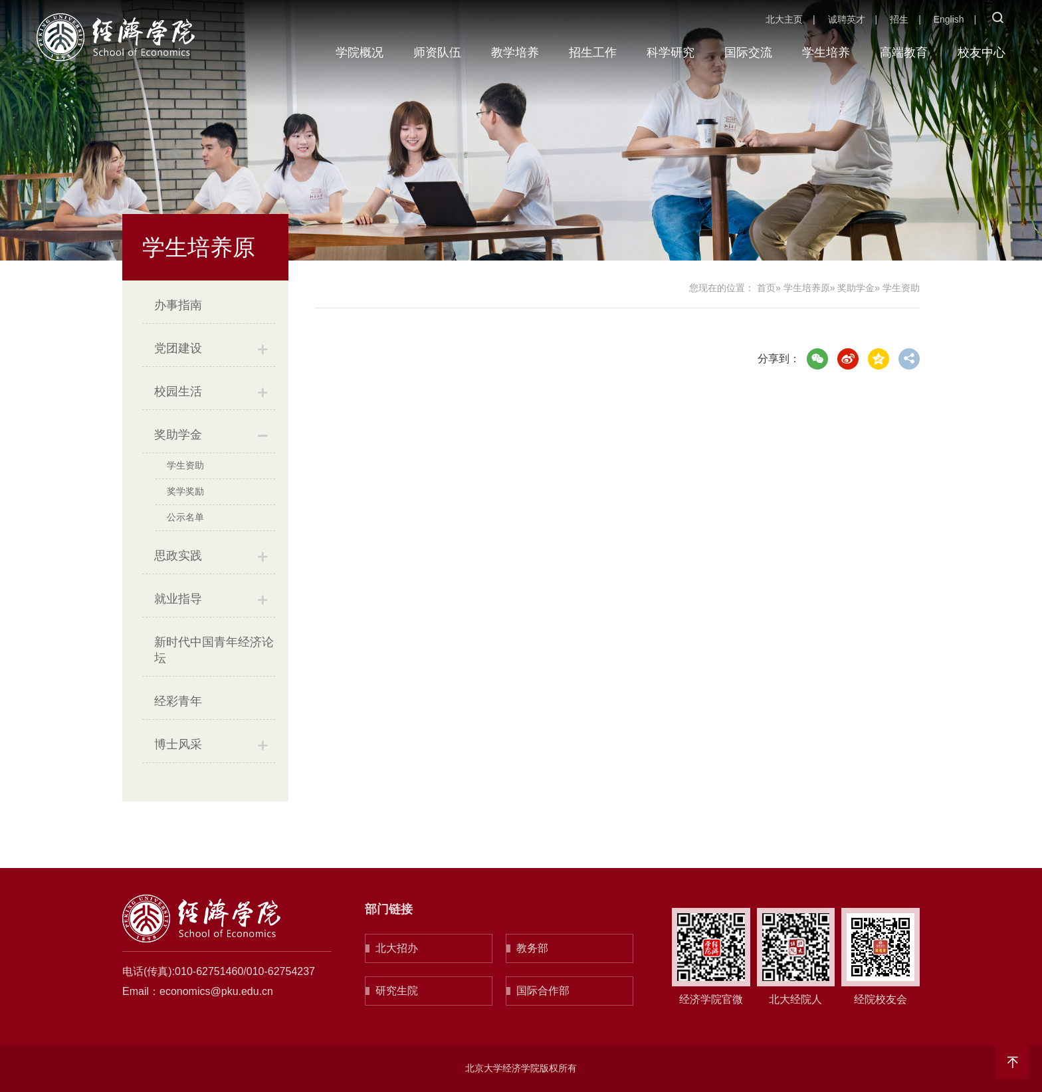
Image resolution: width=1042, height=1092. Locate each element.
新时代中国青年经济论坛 (214, 650)
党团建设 (178, 348)
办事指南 (178, 305)
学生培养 (826, 52)
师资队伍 (437, 52)
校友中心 (981, 52)
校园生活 (178, 391)
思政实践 (178, 555)
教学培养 (515, 52)
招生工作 (593, 52)
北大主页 (784, 19)
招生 (899, 19)
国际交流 (748, 52)
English (949, 19)
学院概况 (359, 52)
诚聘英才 (846, 19)
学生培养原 (806, 287)
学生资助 (185, 465)
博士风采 (178, 744)
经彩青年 (178, 701)
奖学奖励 (185, 491)
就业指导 (178, 598)
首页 (766, 287)
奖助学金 (178, 434)
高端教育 (904, 52)
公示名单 (185, 517)
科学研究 (670, 52)
